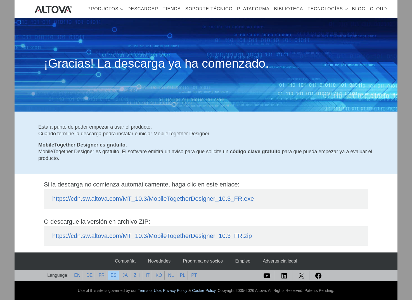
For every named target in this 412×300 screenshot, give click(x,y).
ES (113, 275)
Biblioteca (288, 8)
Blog (358, 8)
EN (77, 275)
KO (159, 275)
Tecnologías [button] (325, 8)
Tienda (172, 8)
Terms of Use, (150, 290)
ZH (136, 275)
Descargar (142, 8)
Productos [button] (103, 8)
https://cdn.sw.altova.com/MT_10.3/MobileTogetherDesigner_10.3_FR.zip (152, 235)
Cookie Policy (204, 290)
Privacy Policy (175, 290)
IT (148, 275)
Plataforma (253, 8)
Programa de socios (203, 261)
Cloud (378, 8)
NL (171, 275)
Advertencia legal (280, 261)
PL (182, 275)
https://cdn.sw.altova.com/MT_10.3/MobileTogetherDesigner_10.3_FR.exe (153, 198)
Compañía (125, 261)
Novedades (159, 261)
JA (125, 275)
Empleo (242, 261)
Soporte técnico (209, 8)
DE (89, 275)
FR (102, 275)
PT (194, 275)
